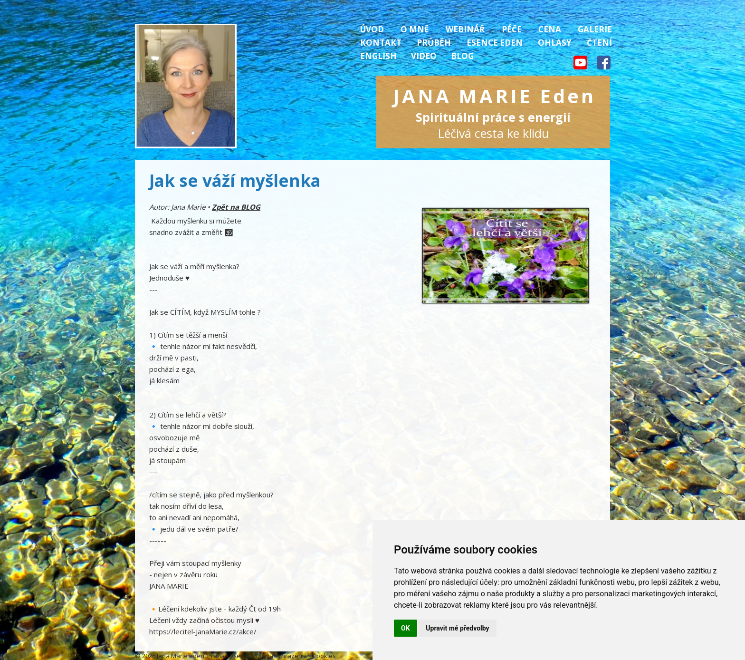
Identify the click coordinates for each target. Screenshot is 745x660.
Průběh (434, 42)
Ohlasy (555, 42)
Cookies (324, 655)
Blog (462, 55)
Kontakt (380, 42)
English (378, 55)
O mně (415, 29)
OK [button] (405, 628)
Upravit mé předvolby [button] (457, 628)
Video (424, 55)
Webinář (465, 29)
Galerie (595, 29)
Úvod (372, 29)
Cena (549, 29)
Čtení (599, 42)
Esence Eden (495, 42)
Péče (512, 29)
